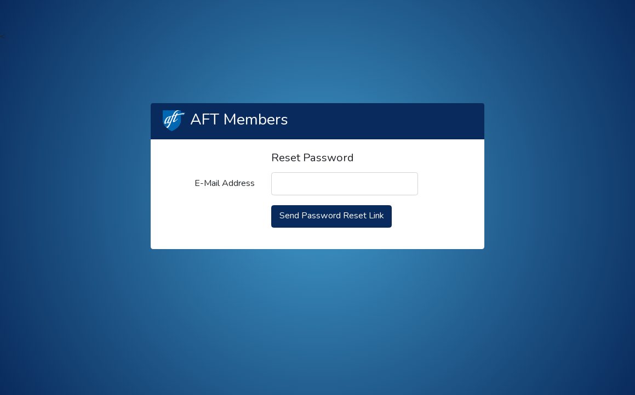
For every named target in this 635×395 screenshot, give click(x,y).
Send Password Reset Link (331, 216)
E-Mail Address (224, 183)
